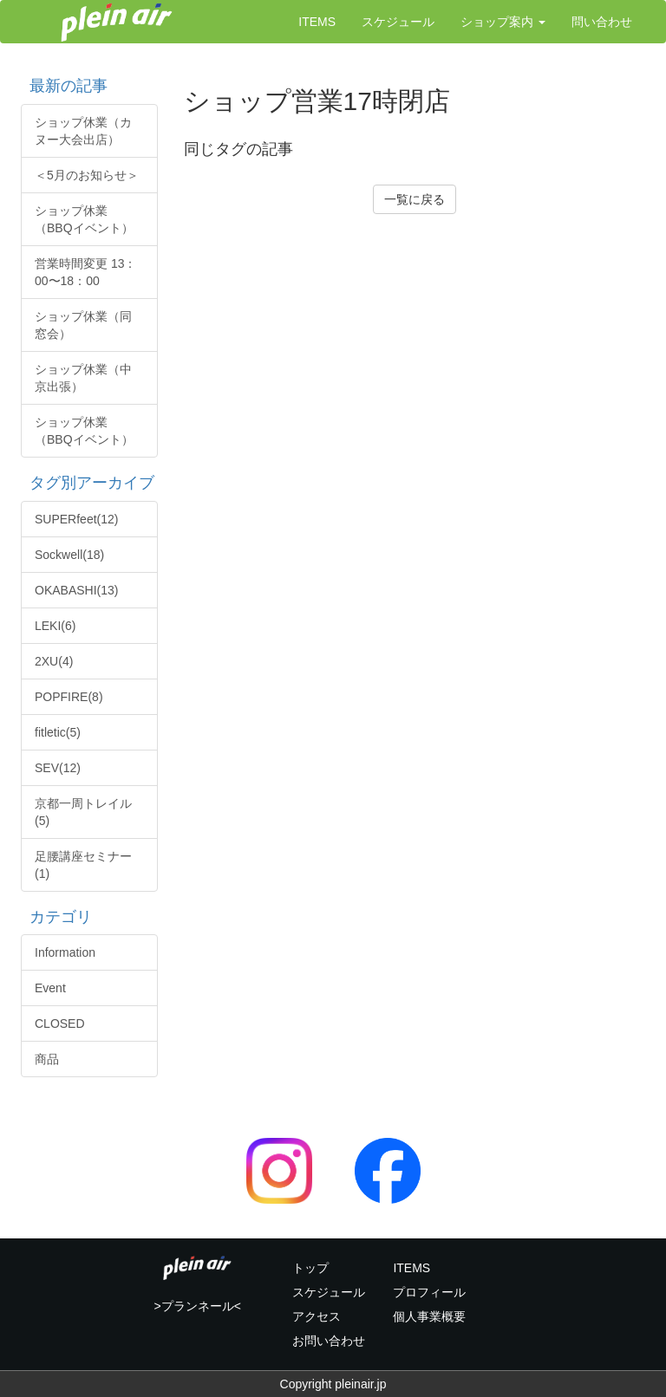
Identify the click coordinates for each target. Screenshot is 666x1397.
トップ (310, 1268)
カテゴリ (56, 917)
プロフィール (429, 1292)
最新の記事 (64, 85)
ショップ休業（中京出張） (83, 377)
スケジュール (398, 22)
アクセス (316, 1316)
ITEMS (317, 22)
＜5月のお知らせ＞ (87, 175)
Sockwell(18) (69, 555)
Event (50, 988)
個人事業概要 (429, 1316)
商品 (47, 1059)
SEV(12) (58, 768)
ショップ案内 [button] (502, 22)
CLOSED (60, 1023)
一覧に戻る (414, 199)
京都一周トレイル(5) (83, 812)
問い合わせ (601, 22)
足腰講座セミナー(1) (83, 864)
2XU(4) (54, 661)
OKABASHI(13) (76, 590)
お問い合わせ (328, 1341)
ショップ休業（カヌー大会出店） (83, 130)
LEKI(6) (55, 626)
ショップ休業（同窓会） (83, 325)
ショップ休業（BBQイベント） (84, 219)
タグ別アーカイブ (87, 482)
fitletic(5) (58, 732)
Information (65, 952)
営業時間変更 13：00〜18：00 (85, 272)
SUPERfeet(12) (76, 519)
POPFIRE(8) (69, 697)
